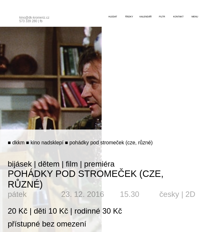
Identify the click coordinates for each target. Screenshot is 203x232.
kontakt (178, 16)
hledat (112, 16)
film (72, 164)
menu (194, 16)
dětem (49, 164)
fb (41, 21)
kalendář (146, 16)
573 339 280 (28, 21)
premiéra (99, 164)
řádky (129, 16)
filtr (162, 16)
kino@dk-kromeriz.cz (34, 17)
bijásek (20, 164)
